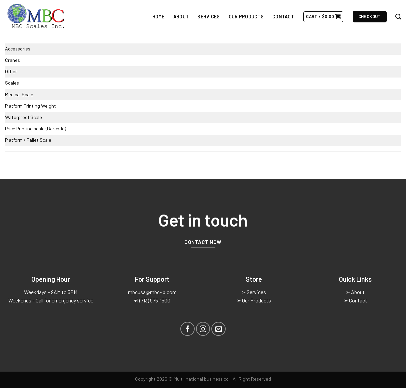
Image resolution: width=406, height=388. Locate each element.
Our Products (246, 16)
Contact (283, 16)
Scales (12, 83)
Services (208, 16)
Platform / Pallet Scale (28, 140)
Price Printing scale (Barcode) (35, 128)
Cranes (12, 60)
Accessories (17, 48)
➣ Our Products (254, 300)
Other (11, 71)
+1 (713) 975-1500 (152, 300)
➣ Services (253, 292)
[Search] (398, 17)
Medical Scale (19, 94)
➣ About (355, 292)
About (181, 16)
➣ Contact (355, 300)
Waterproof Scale (23, 117)
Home (158, 16)
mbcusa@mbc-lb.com (152, 292)
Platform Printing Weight (30, 106)
